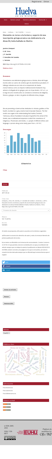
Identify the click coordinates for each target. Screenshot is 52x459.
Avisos (27, 24)
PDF (6, 184)
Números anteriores (29, 20)
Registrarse (36, 1)
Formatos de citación (9, 210)
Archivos (10, 32)
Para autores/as (8, 390)
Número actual (15, 20)
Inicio (5, 20)
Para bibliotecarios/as (9, 393)
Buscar (6, 296)
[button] (26, 262)
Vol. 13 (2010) (19, 32)
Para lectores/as (8, 387)
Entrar (46, 1)
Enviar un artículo (10, 290)
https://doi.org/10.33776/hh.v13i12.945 (18, 64)
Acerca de (42, 20)
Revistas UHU (8, 303)
